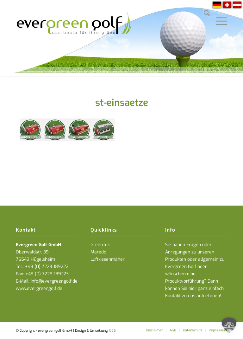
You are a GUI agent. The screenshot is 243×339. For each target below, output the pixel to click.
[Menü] (218, 14)
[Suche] (203, 14)
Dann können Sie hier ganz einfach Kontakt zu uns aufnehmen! (194, 288)
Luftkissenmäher (107, 259)
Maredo (98, 252)
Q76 (112, 330)
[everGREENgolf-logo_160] (74, 38)
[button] (229, 325)
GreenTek (100, 245)
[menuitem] (203, 14)
